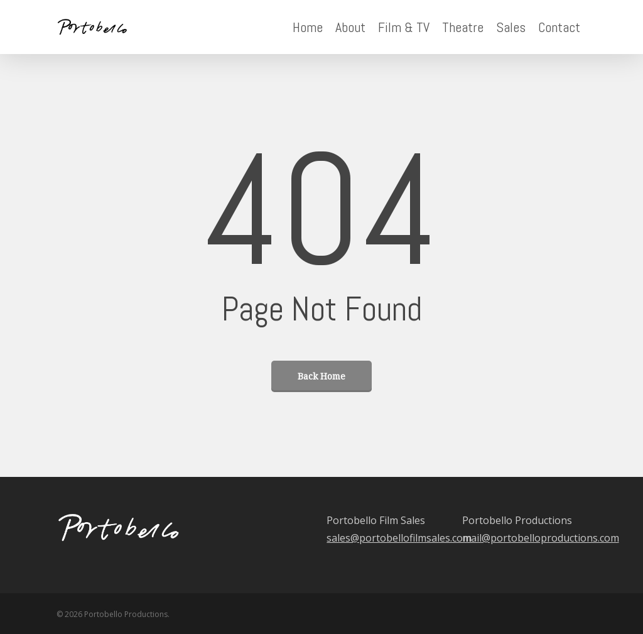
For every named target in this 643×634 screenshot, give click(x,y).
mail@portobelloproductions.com (540, 538)
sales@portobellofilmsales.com (399, 538)
